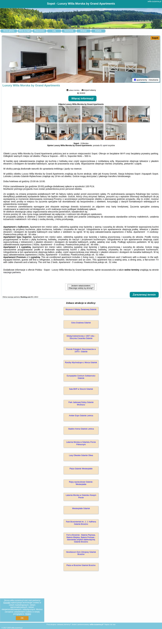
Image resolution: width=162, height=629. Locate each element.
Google (7, 603)
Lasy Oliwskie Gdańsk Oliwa (81, 455)
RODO (28, 614)
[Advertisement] (81, 600)
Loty (54, 31)
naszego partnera (12, 272)
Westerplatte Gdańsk (81, 508)
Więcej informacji (82, 98)
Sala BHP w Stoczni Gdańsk (81, 389)
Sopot (155, 38)
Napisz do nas (109, 624)
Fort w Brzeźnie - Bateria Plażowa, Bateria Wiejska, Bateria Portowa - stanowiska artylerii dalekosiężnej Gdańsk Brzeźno (81, 538)
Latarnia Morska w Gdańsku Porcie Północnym (81, 443)
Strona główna (8, 31)
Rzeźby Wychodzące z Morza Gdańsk (81, 362)
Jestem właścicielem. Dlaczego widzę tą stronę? (81, 286)
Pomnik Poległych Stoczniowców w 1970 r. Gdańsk (81, 350)
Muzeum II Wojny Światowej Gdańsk (81, 309)
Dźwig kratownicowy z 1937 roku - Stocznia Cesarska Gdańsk (81, 337)
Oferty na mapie (25, 31)
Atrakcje (83, 31)
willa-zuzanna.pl (154, 1)
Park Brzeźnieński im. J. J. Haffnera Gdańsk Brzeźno (81, 523)
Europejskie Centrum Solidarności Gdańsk (81, 377)
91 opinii (103, 145)
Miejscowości (39, 31)
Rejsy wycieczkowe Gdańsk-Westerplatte (81, 483)
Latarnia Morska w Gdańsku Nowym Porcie (81, 496)
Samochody (68, 31)
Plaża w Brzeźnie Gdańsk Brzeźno (81, 565)
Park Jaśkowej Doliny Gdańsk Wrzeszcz (81, 403)
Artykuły (98, 31)
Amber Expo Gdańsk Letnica (81, 415)
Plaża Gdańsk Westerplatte (80, 469)
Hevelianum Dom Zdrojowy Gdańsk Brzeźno (81, 553)
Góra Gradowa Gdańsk (81, 323)
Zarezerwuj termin (144, 294)
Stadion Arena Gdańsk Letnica (81, 429)
